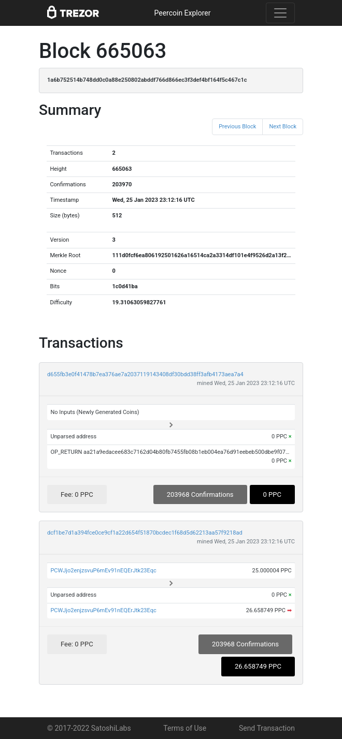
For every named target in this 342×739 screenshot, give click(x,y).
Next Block (282, 126)
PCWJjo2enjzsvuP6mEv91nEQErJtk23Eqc (103, 570)
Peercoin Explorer (182, 13)
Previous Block (237, 126)
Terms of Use (184, 728)
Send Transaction (267, 728)
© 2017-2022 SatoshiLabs (89, 728)
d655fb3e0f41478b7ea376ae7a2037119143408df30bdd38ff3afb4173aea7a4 (145, 374)
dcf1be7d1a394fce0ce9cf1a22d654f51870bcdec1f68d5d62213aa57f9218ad (145, 532)
